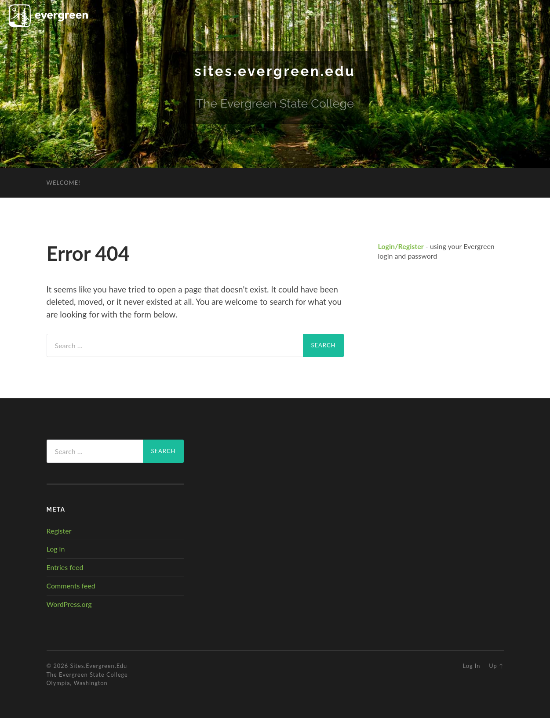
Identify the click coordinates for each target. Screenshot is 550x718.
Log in (56, 549)
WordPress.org (69, 604)
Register (59, 530)
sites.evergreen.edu (275, 71)
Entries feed (65, 567)
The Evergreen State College (87, 674)
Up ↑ (496, 665)
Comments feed (71, 585)
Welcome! (63, 182)
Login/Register (401, 246)
